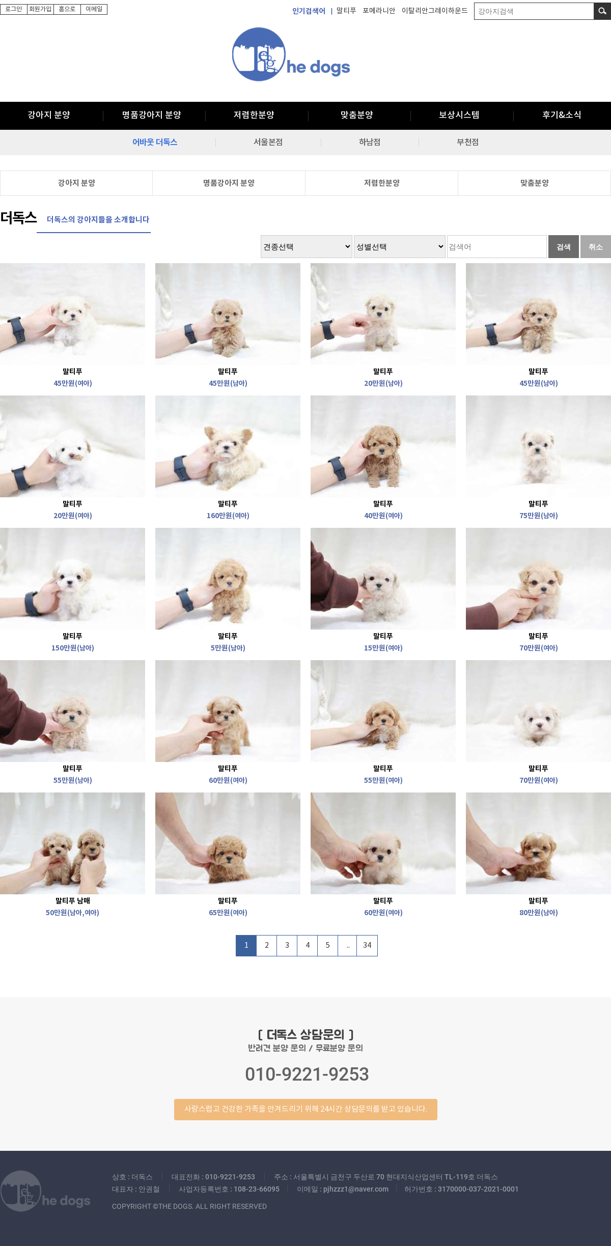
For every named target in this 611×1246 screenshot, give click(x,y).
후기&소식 (561, 115)
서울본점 (268, 142)
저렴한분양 (254, 115)
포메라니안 (379, 11)
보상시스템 (459, 115)
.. (348, 946)
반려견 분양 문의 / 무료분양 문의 (305, 1074)
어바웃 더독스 (154, 142)
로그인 (13, 9)
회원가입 (40, 9)
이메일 (94, 9)
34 (367, 946)
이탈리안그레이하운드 (435, 11)
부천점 (467, 142)
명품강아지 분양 (151, 115)
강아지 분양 (48, 115)
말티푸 (346, 11)
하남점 (369, 142)
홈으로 (67, 9)
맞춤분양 (357, 115)
